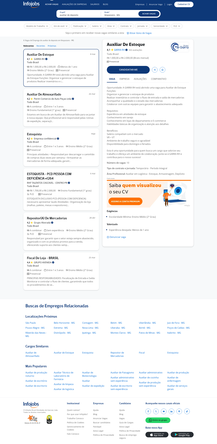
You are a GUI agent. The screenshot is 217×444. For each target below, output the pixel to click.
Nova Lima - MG (90, 327)
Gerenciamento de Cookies (75, 428)
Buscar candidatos (101, 422)
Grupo (43, 222)
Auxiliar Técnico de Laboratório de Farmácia (63, 376)
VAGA (112, 78)
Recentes (41, 45)
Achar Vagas (51, 4)
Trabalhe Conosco (75, 418)
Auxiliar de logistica (64, 389)
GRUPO (44, 262)
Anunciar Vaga (155, 4)
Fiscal (142, 352)
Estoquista (87, 352)
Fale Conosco (73, 434)
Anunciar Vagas (100, 418)
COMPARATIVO (158, 78)
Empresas (139, 4)
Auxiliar (86, 380)
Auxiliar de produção (178, 372)
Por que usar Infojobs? (77, 414)
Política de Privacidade (103, 435)
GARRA (40, 59)
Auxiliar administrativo (150, 372)
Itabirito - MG (174, 332)
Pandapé (97, 426)
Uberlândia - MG (147, 322)
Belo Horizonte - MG (64, 322)
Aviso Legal (98, 430)
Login (169, 4)
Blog (105, 4)
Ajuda (96, 410)
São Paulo (30, 322)
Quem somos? (73, 410)
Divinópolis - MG (62, 332)
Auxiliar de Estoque (64, 352)
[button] (148, 14)
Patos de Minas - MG (149, 332)
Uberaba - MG (118, 327)
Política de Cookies (75, 422)
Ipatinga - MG (89, 332)
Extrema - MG (61, 327)
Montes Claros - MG (121, 332)
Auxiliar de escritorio (36, 385)
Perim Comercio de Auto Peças (54, 98)
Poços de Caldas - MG (178, 327)
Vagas (122, 418)
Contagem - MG (90, 322)
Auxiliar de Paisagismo (122, 372)
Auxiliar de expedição (93, 385)
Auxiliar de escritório (36, 380)
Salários (94, 4)
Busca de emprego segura (128, 436)
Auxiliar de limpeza (63, 384)
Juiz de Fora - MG (176, 322)
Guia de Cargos (126, 422)
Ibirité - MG (144, 327)
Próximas (52, 45)
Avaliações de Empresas (74, 4)
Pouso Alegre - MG (35, 327)
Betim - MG (116, 322)
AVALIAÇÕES (140, 78)
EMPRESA (124, 78)
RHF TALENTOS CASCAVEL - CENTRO (48, 182)
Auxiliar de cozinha (149, 377)
